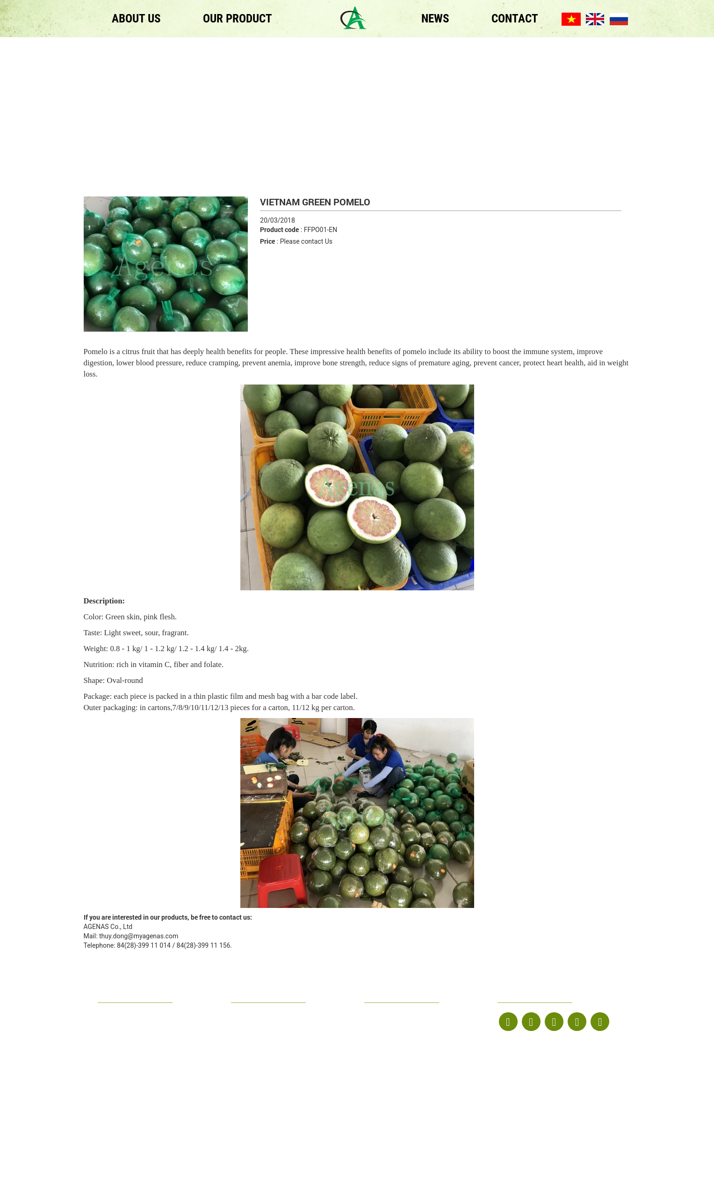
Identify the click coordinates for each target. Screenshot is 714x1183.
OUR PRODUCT (237, 18)
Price (267, 241)
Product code (279, 229)
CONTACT (514, 18)
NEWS (435, 18)
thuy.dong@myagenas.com (286, 1035)
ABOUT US (136, 18)
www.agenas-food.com (279, 1052)
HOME (108, 1019)
